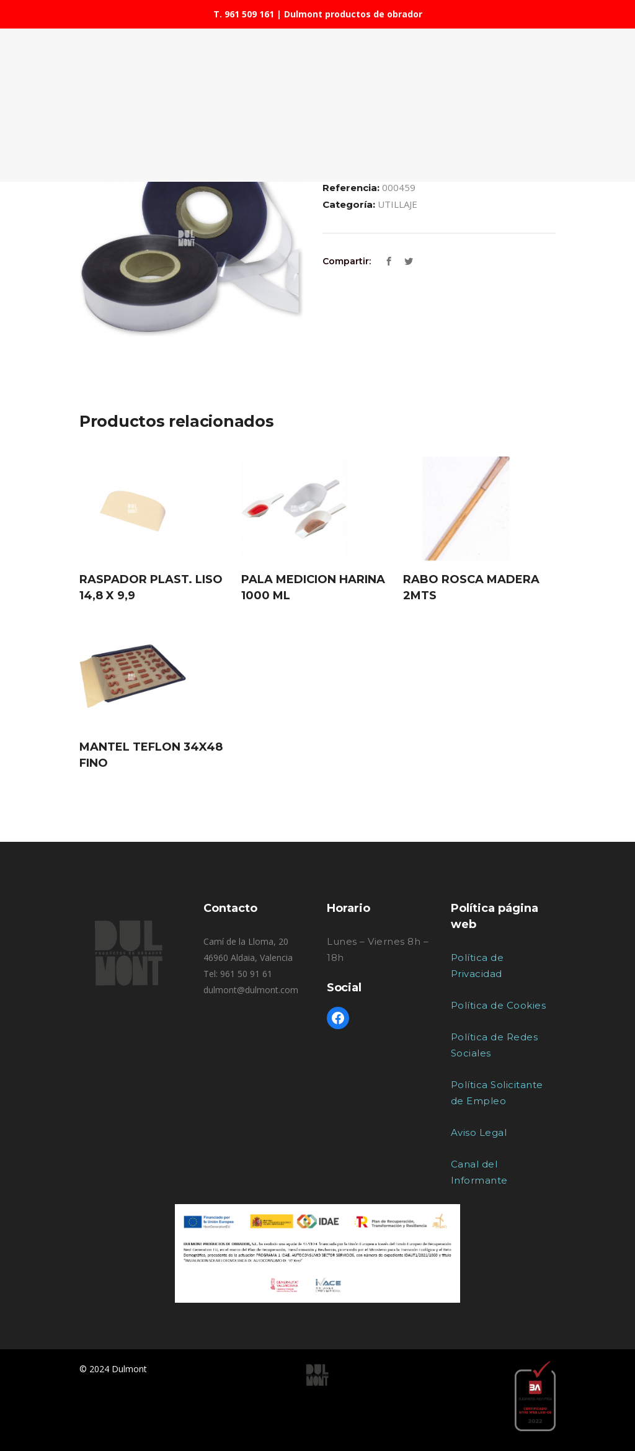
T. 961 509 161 (243, 14)
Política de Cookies (498, 1005)
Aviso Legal (479, 1132)
